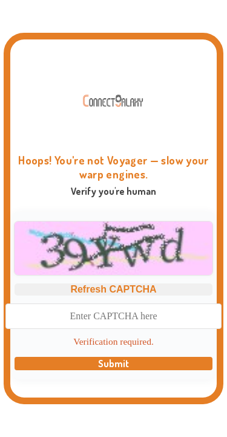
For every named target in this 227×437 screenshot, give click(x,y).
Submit (113, 363)
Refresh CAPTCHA (113, 289)
